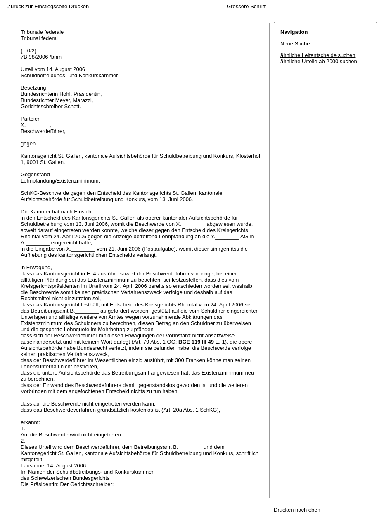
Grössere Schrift (246, 6)
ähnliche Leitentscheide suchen (317, 55)
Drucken (79, 6)
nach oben (307, 510)
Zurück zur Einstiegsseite (37, 6)
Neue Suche (295, 43)
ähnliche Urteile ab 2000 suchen (318, 61)
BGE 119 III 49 (196, 342)
